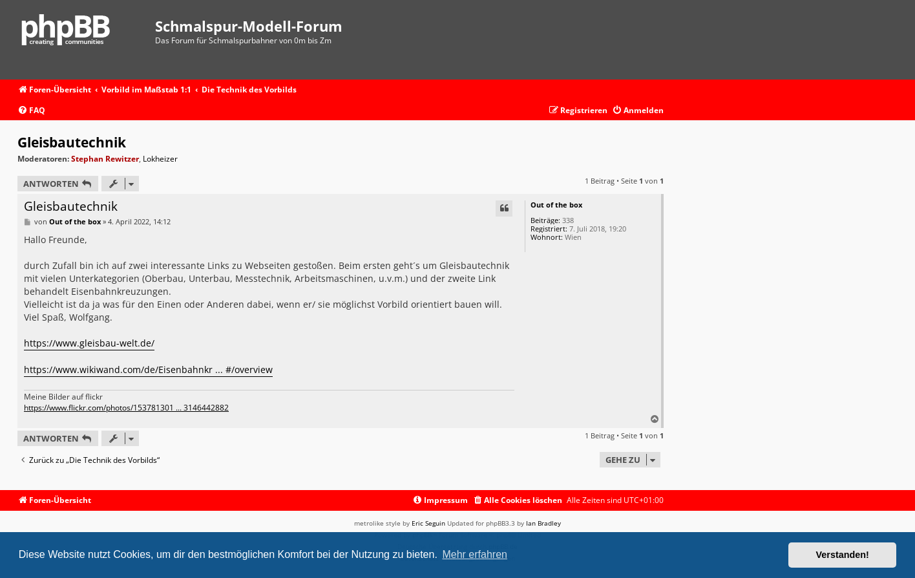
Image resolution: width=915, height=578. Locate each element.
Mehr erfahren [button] (474, 554)
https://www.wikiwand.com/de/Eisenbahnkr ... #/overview (148, 369)
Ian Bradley (543, 523)
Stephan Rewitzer (105, 158)
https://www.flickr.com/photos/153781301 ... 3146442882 (126, 408)
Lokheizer (160, 159)
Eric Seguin (428, 523)
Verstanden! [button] (842, 555)
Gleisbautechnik (71, 142)
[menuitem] (31, 111)
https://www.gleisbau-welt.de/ (89, 343)
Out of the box (556, 204)
